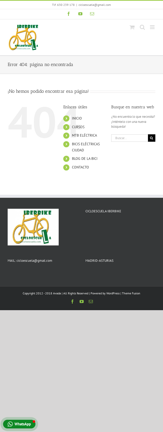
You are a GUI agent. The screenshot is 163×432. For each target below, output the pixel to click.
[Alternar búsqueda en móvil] (142, 27)
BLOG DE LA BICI (84, 158)
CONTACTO (80, 167)
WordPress (113, 293)
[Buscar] (151, 138)
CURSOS (78, 127)
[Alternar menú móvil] (152, 27)
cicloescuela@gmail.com (95, 5)
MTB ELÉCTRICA (84, 135)
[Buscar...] (129, 138)
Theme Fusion (131, 293)
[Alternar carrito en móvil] (132, 27)
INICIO (77, 118)
